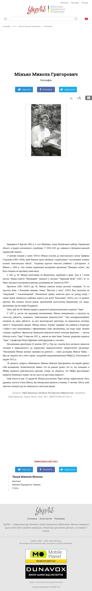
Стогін (15, 488)
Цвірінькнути (68, 89)
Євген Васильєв (55, 541)
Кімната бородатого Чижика (26, 485)
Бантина (16, 481)
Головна (32, 518)
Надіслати (24, 89)
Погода (85, 3)
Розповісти (46, 89)
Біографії (6, 26)
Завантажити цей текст (46, 461)
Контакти (64, 3)
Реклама (75, 3)
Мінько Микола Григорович (30, 26)
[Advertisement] (46, 50)
